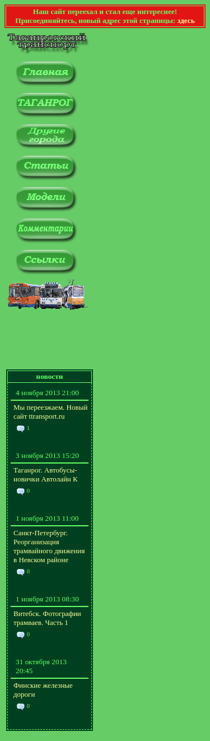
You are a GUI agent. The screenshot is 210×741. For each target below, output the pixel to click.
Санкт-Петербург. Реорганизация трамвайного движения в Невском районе (49, 546)
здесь (186, 20)
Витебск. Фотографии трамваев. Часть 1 (47, 618)
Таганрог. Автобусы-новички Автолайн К (45, 474)
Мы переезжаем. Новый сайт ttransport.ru (50, 411)
